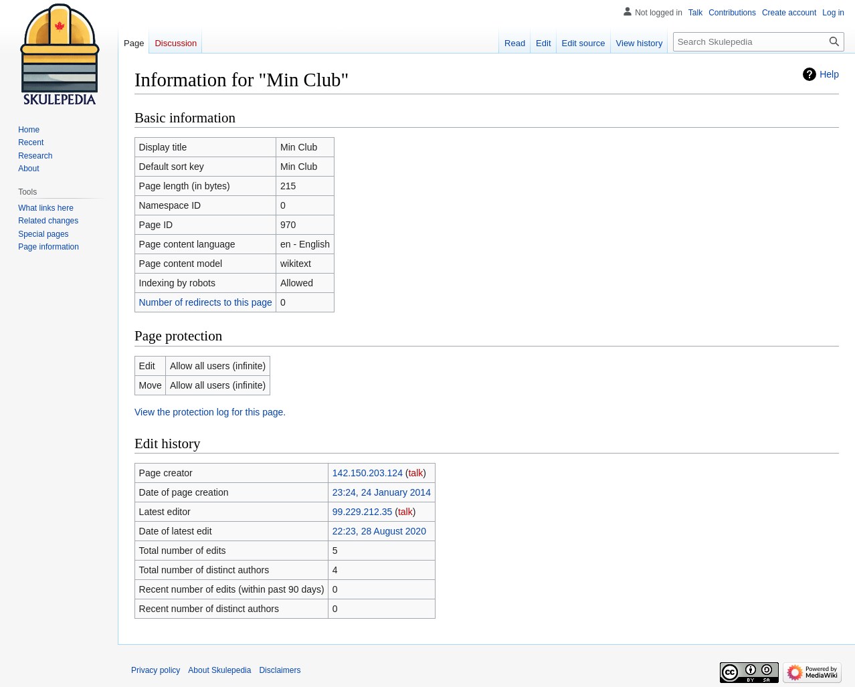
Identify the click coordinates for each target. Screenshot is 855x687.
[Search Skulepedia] (758, 42)
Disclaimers (279, 670)
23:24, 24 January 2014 (381, 492)
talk (415, 473)
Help (829, 74)
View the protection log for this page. (210, 412)
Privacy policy (155, 670)
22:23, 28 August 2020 (379, 531)
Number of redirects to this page (205, 302)
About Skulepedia (219, 670)
